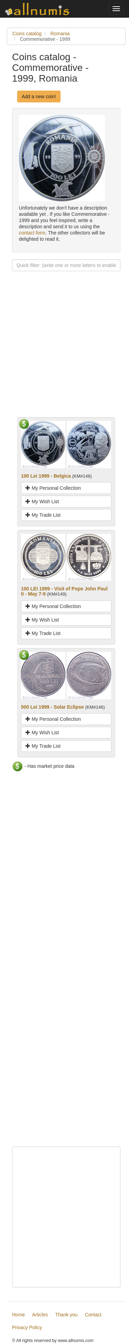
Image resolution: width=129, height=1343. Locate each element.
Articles (40, 1314)
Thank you (66, 1314)
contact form (32, 233)
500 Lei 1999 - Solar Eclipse (52, 707)
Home (18, 1314)
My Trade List (43, 515)
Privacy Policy (27, 1327)
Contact (93, 1314)
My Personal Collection (53, 488)
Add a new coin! (39, 96)
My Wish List (42, 501)
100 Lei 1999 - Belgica (46, 476)
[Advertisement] (64, 352)
